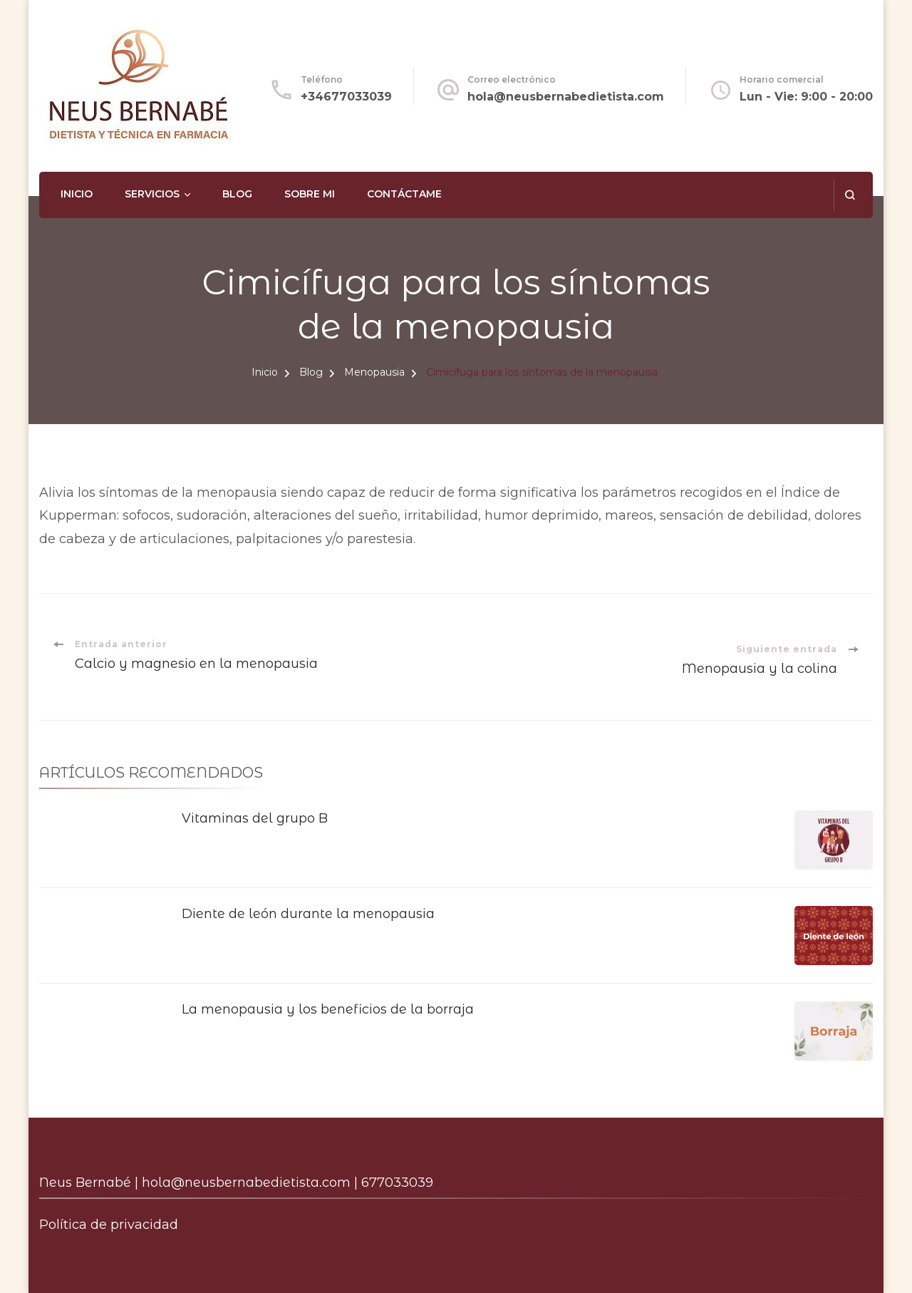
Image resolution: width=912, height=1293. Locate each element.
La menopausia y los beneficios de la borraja (328, 1009)
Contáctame (404, 193)
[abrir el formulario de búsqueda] (850, 195)
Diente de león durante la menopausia (308, 914)
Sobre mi (309, 193)
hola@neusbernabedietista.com (565, 96)
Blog (237, 193)
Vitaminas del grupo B (255, 818)
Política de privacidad (108, 1224)
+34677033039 (346, 96)
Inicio (77, 193)
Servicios (152, 193)
